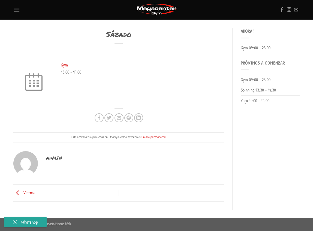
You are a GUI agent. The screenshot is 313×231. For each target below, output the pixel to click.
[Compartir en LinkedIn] (138, 117)
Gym (64, 65)
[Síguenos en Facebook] (282, 9)
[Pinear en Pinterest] (128, 117)
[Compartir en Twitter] (108, 117)
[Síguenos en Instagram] (289, 9)
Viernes (24, 193)
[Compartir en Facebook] (99, 117)
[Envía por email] (119, 117)
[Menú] (16, 9)
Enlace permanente (154, 137)
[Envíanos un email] (296, 9)
